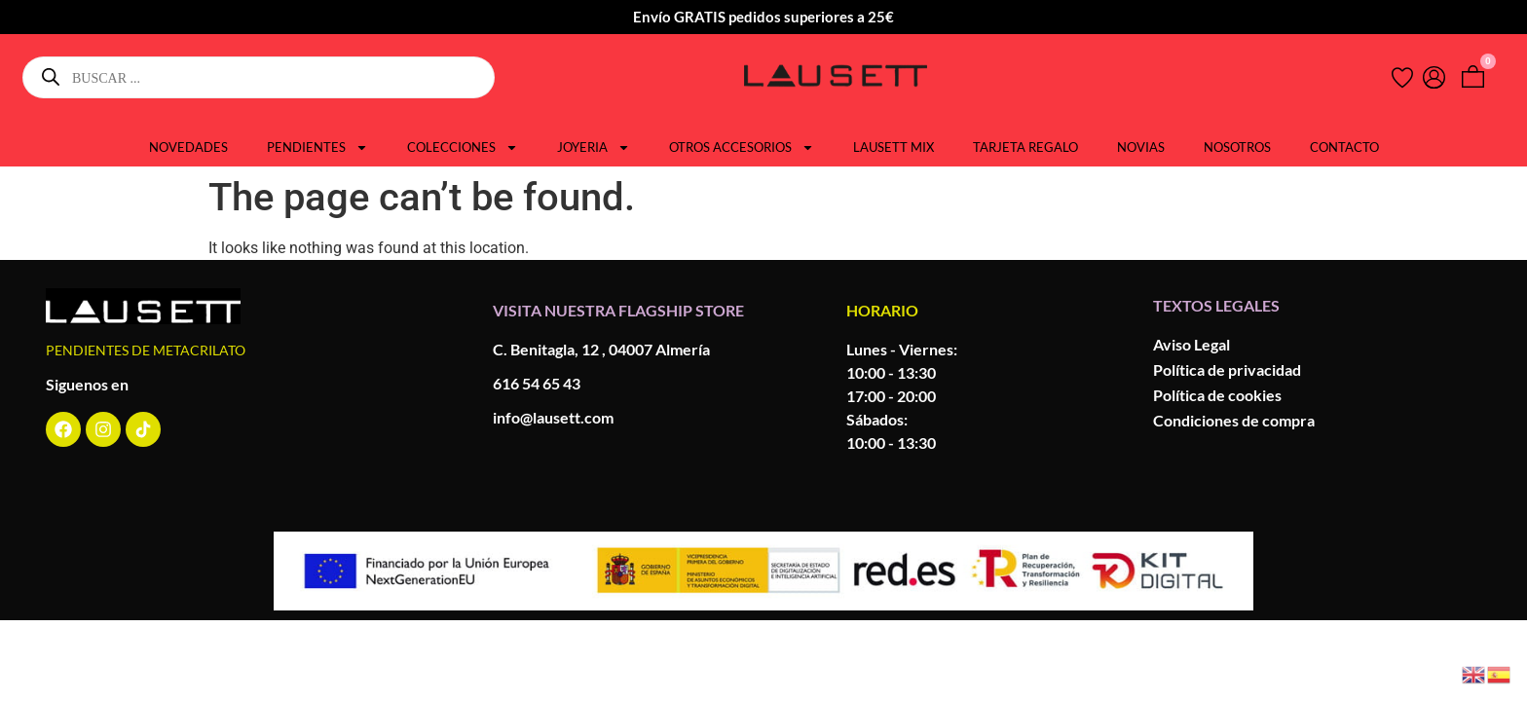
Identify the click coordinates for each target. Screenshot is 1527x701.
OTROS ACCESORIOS (741, 147)
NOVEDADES (188, 147)
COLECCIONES (462, 147)
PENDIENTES (317, 147)
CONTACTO (1344, 147)
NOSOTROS (1237, 147)
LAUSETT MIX (893, 147)
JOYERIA (593, 147)
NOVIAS (1141, 147)
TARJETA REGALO (1025, 147)
